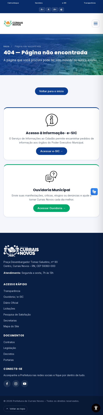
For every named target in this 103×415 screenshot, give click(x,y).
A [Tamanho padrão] (48, 9)
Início (6, 46)
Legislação (10, 347)
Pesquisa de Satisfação (17, 314)
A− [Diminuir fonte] (42, 9)
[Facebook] (7, 383)
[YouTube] (24, 383)
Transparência (90, 3)
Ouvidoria (39, 3)
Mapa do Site (11, 326)
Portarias (9, 359)
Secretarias (10, 320)
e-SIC (64, 3)
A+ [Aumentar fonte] (54, 9)
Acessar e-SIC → (51, 151)
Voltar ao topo (15, 408)
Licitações (9, 308)
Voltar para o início (51, 91)
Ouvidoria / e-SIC (14, 296)
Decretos (9, 353)
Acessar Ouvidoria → (51, 208)
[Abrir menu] (95, 23)
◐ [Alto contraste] (61, 9)
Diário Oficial (11, 302)
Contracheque (13, 3)
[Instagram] (15, 383)
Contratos (9, 342)
